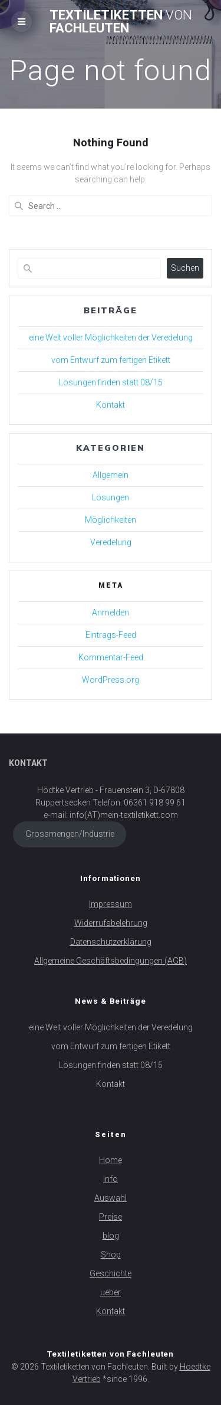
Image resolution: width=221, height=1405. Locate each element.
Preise (110, 1216)
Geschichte (110, 1273)
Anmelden (110, 612)
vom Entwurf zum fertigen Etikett (110, 360)
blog (111, 1235)
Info (110, 1179)
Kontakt (110, 405)
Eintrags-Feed (110, 635)
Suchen (185, 268)
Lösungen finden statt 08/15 (111, 382)
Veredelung (110, 542)
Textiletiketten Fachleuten (121, 21)
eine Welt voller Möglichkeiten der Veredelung (111, 337)
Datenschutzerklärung (110, 942)
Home (110, 1160)
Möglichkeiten (110, 520)
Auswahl (110, 1198)
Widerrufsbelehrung (110, 923)
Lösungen (110, 497)
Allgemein (110, 475)
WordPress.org (110, 680)
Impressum (110, 904)
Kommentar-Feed (110, 657)
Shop (111, 1254)
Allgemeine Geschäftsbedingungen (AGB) (110, 960)
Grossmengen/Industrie (69, 834)
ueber (110, 1292)
